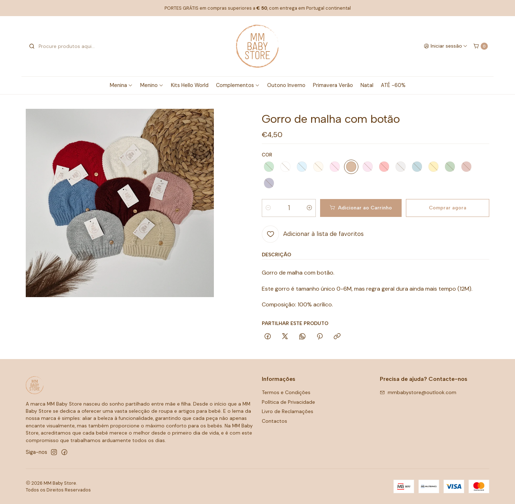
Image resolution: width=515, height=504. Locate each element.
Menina (121, 85)
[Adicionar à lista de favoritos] (313, 234)
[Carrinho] (480, 46)
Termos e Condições (286, 392)
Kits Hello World (190, 85)
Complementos (238, 85)
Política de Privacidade (288, 402)
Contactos (274, 421)
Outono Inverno (286, 85)
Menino (151, 85)
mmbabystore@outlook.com (418, 392)
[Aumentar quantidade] (309, 208)
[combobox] (65, 46)
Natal (366, 85)
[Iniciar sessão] (445, 46)
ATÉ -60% (393, 85)
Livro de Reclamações (287, 411)
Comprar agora (447, 207)
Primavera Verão (333, 85)
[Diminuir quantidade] (268, 208)
